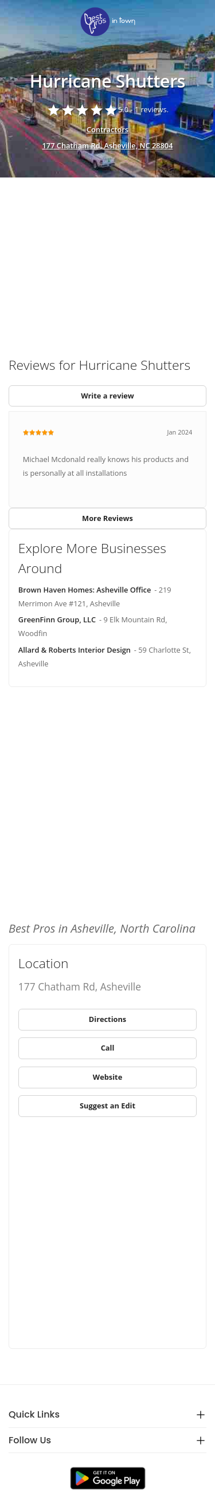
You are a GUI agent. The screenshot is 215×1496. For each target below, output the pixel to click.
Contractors (107, 129)
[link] (107, 22)
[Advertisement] (107, 262)
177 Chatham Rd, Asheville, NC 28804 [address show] (107, 145)
